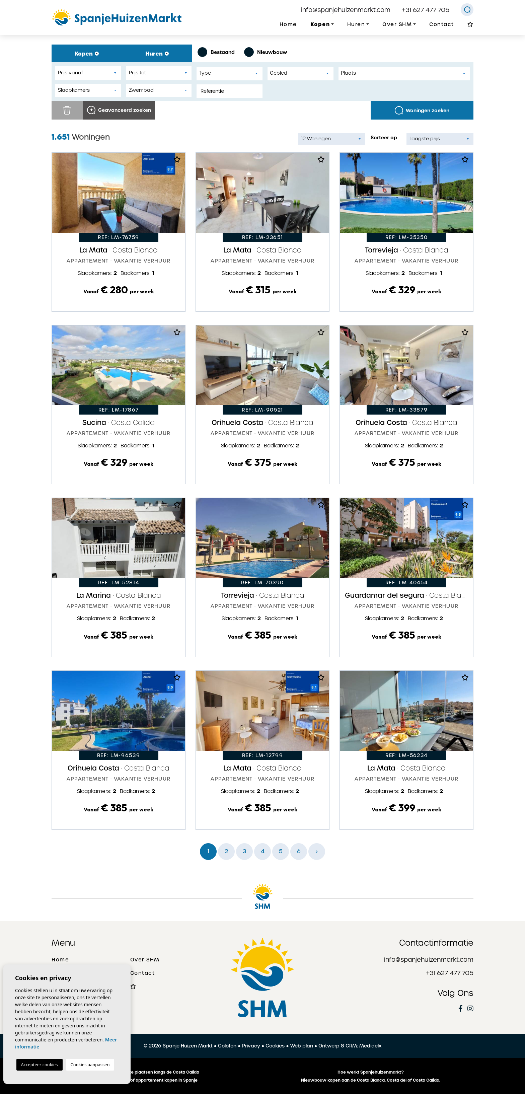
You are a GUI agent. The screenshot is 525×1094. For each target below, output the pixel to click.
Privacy (251, 1046)
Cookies (275, 1046)
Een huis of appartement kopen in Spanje (155, 1080)
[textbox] (231, 73)
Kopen (87, 53)
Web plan (301, 1046)
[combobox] (229, 73)
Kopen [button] (320, 24)
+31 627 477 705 (425, 10)
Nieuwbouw (265, 52)
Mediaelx (370, 1046)
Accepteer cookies (39, 1065)
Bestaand (216, 52)
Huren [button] (356, 24)
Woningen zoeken (422, 110)
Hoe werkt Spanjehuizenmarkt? (371, 1072)
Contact (441, 24)
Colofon (227, 1046)
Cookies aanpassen (90, 1065)
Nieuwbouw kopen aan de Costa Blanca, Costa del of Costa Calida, (370, 1080)
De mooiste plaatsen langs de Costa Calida (154, 1072)
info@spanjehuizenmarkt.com (345, 10)
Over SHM (145, 959)
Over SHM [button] (397, 24)
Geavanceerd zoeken (119, 110)
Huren (157, 53)
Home (288, 24)
